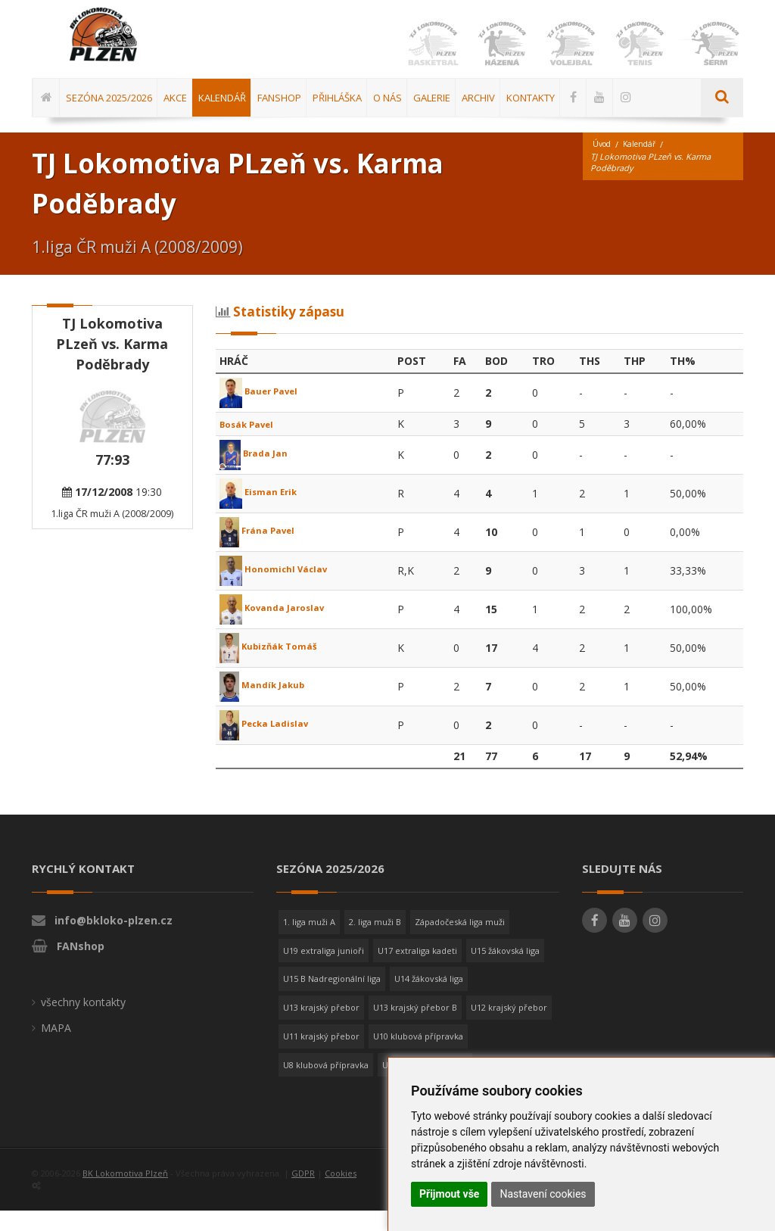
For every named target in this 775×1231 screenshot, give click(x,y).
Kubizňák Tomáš (276, 666)
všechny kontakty (83, 1022)
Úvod (603, 164)
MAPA (56, 1048)
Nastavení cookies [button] (543, 1194)
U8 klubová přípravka (326, 1085)
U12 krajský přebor (509, 1027)
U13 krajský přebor (321, 1027)
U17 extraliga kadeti (417, 971)
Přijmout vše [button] (449, 1194)
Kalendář (644, 164)
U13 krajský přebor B (415, 1027)
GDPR (303, 1193)
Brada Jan (257, 473)
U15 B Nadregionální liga (332, 999)
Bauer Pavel (264, 411)
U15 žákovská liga (505, 971)
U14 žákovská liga (428, 999)
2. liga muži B (375, 942)
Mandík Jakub (268, 705)
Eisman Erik (263, 512)
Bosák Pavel (252, 444)
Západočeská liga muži (460, 942)
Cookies (340, 1193)
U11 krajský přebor (321, 1056)
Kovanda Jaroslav (279, 628)
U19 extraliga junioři (323, 971)
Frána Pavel (262, 551)
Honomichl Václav (280, 589)
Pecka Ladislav (271, 744)
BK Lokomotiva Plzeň (125, 1193)
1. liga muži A (309, 942)
